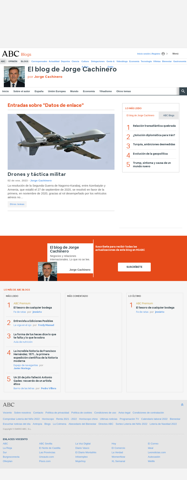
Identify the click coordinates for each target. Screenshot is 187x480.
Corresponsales (39, 61)
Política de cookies (81, 412)
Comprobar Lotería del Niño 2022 (21, 418)
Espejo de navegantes (26, 365)
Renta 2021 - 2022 (66, 418)
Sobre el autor (21, 91)
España (39, 91)
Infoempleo (81, 457)
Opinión (12, 61)
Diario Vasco (82, 448)
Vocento (7, 412)
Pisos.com (45, 461)
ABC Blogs (168, 115)
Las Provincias (47, 452)
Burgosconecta (11, 457)
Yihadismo (105, 91)
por (45, 76)
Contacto (38, 412)
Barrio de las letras (24, 388)
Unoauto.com (46, 457)
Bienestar (167, 61)
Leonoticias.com (157, 452)
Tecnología (146, 61)
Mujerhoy (80, 461)
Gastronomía (179, 61)
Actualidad (54, 61)
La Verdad (117, 452)
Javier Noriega (22, 368)
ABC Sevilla (45, 443)
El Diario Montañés (85, 452)
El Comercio (118, 448)
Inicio (5, 91)
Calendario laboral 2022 (154, 418)
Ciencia (75, 61)
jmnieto (37, 312)
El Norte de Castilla (49, 448)
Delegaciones (98, 61)
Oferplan (7, 461)
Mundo (74, 91)
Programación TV (129, 418)
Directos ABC (106, 423)
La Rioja (7, 448)
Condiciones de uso (105, 412)
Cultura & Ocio (85, 62)
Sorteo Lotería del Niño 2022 (131, 423)
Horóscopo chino (88, 418)
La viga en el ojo (22, 325)
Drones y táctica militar (37, 174)
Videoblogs (122, 61)
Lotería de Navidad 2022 (163, 423)
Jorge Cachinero (41, 180)
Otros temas (123, 91)
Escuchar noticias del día (17, 423)
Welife (151, 461)
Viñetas (157, 61)
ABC (3, 61)
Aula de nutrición (23, 342)
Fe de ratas (20, 312)
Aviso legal (124, 412)
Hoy (114, 443)
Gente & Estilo (110, 62)
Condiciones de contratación (148, 412)
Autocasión (154, 457)
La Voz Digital (83, 443)
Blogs (24, 61)
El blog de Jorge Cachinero (72, 69)
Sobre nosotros (22, 412)
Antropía (37, 423)
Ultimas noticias (108, 418)
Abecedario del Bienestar (82, 423)
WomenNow (118, 457)
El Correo (153, 443)
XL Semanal (118, 461)
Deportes (65, 61)
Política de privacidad (57, 412)
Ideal (150, 448)
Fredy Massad (46, 325)
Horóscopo (48, 418)
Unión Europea (57, 91)
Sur (5, 452)
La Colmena (59, 423)
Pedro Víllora (48, 388)
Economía (134, 61)
